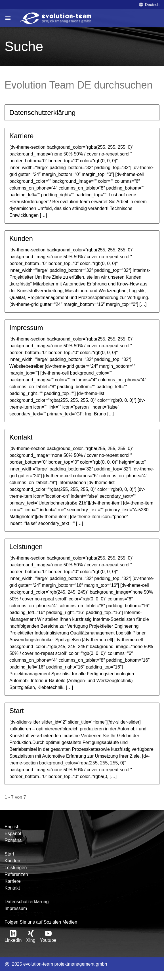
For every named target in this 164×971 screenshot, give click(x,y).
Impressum (26, 327)
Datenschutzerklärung (42, 112)
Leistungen (26, 546)
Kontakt (20, 437)
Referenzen (16, 874)
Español (13, 833)
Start (16, 710)
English (12, 826)
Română (13, 840)
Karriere (21, 136)
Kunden (21, 238)
